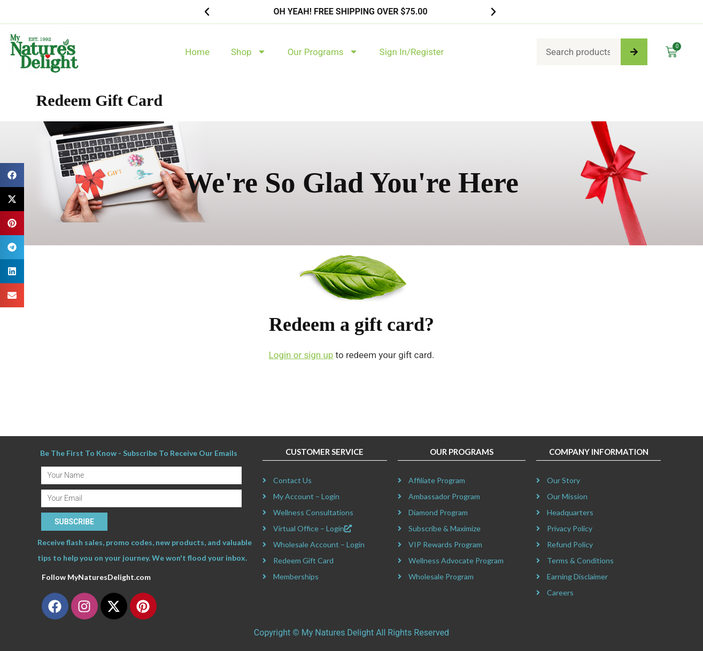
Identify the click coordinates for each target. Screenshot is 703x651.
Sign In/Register (412, 51)
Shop (248, 51)
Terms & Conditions (580, 560)
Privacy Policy (569, 528)
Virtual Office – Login (312, 528)
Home (197, 51)
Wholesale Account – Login (319, 544)
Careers (560, 592)
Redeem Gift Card (303, 560)
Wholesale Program (441, 576)
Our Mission (567, 496)
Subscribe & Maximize (444, 528)
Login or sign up (301, 355)
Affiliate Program (436, 480)
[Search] (634, 51)
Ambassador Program (444, 496)
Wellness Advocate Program (456, 560)
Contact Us (292, 480)
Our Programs (323, 51)
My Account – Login (306, 496)
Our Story (563, 480)
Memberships (296, 576)
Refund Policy (570, 544)
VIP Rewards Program (445, 544)
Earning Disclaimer (577, 576)
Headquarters (570, 512)
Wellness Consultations (313, 512)
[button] (207, 11)
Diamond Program (438, 512)
